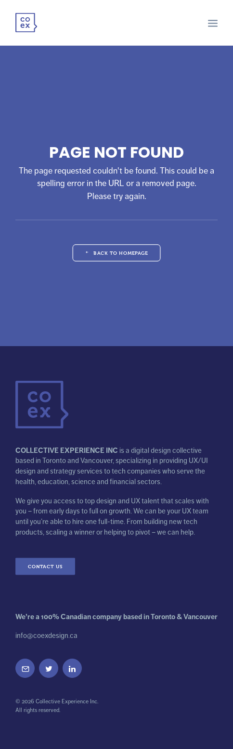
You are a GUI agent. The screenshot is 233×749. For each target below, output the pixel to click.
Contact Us (45, 566)
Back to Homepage (116, 253)
